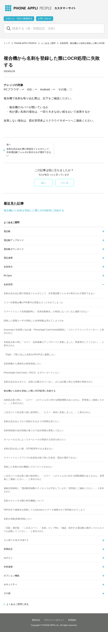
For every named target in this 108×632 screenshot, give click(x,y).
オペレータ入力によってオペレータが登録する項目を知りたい (35, 439)
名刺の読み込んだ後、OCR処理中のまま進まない (28, 448)
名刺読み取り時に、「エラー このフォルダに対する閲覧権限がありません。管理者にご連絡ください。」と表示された (54, 402)
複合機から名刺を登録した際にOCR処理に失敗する (34, 210)
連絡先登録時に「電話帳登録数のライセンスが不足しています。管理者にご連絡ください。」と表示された (54, 490)
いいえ (65, 182)
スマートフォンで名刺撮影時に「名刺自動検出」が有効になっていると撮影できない (46, 311)
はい (43, 182)
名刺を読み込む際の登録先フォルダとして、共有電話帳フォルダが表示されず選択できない (29, 150)
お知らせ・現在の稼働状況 (19, 18)
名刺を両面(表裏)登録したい (18, 519)
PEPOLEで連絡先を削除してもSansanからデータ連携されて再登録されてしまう (44, 509)
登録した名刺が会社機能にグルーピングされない (28, 466)
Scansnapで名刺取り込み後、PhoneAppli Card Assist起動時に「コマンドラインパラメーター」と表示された (54, 331)
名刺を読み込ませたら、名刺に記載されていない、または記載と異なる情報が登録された (48, 381)
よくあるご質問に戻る (17, 604)
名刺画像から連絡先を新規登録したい (23, 363)
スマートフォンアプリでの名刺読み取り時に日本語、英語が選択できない (40, 457)
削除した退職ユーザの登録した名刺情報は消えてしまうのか (34, 320)
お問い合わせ (44, 18)
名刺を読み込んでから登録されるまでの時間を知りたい (31, 421)
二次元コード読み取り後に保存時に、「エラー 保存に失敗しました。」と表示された (47, 412)
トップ (7, 43)
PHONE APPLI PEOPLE (25, 43)
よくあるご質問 (48, 43)
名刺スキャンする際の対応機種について (24, 500)
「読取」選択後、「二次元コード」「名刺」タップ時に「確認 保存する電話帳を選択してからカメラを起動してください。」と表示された (54, 530)
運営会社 (36, 620)
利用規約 (72, 620)
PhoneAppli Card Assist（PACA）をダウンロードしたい (32, 372)
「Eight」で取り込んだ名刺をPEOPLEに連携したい (30, 354)
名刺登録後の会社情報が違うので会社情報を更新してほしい (34, 430)
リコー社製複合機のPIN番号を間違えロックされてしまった (33, 302)
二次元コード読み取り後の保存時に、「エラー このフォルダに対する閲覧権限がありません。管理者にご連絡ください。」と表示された (54, 477)
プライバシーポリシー (54, 620)
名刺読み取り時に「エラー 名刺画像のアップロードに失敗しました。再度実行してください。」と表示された (54, 344)
